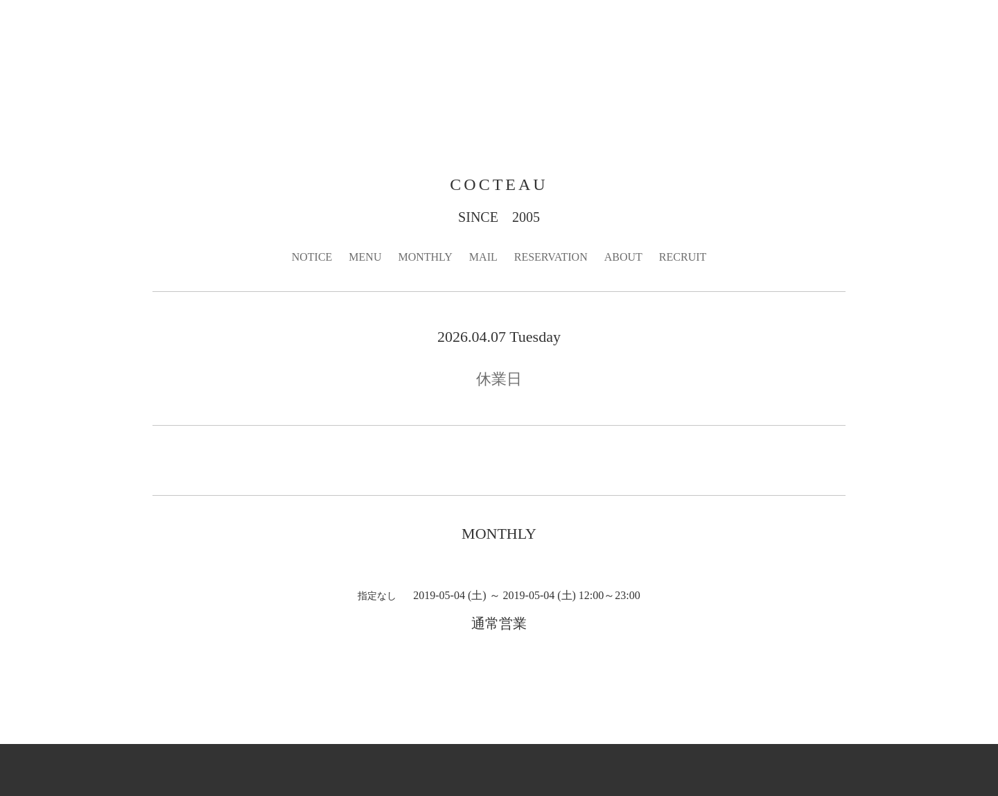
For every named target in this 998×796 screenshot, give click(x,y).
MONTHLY (425, 257)
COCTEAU (499, 184)
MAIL (483, 257)
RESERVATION (551, 257)
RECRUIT (682, 257)
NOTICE (312, 257)
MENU (365, 257)
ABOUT (623, 257)
